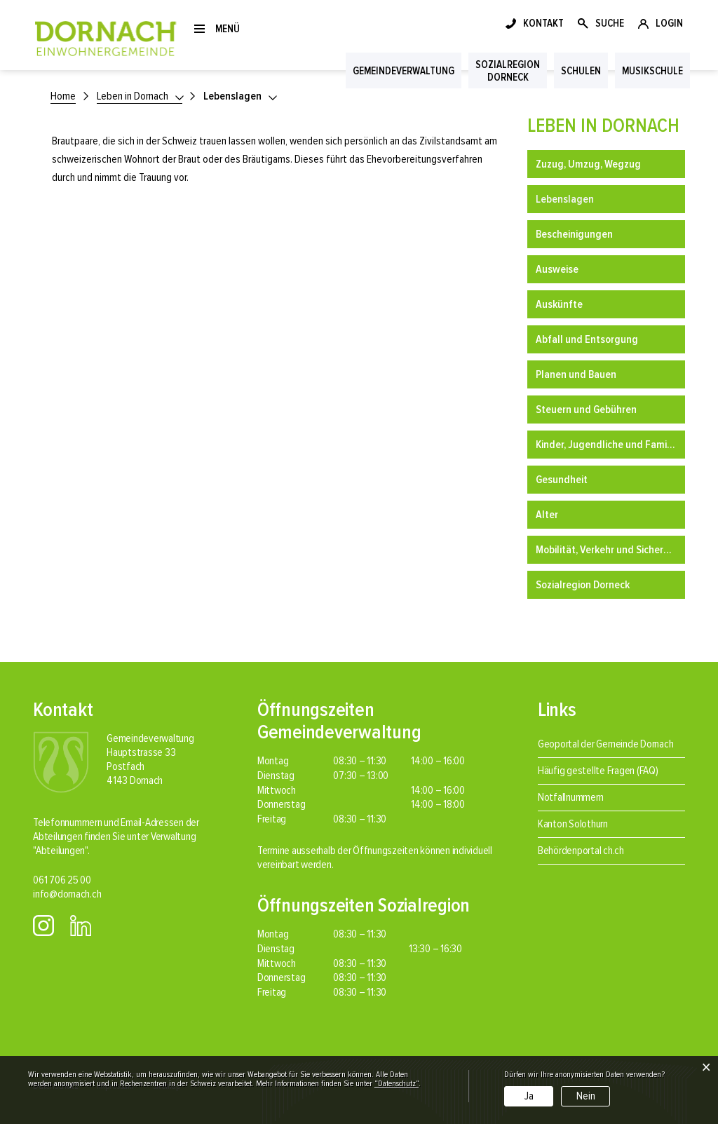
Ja (529, 1096)
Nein (585, 1096)
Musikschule (652, 71)
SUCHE (609, 23)
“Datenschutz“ (396, 1083)
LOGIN (669, 23)
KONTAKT (543, 23)
